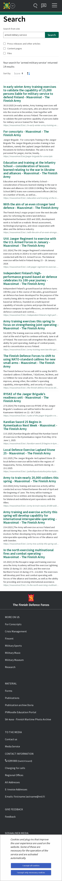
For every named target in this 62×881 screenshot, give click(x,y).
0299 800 (11, 760)
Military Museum (14, 660)
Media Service (12, 746)
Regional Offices (14, 775)
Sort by (7, 73)
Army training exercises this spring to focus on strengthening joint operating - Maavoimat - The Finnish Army (31, 324)
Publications (12, 698)
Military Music (13, 652)
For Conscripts (13, 624)
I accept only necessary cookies (31, 872)
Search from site (11, 28)
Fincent (9, 638)
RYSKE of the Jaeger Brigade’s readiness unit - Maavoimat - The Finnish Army (26, 397)
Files (9, 53)
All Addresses (12, 782)
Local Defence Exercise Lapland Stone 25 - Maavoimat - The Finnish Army (29, 451)
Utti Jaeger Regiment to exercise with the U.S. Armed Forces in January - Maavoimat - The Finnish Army (29, 242)
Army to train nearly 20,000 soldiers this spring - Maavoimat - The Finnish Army (31, 479)
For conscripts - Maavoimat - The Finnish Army (26, 133)
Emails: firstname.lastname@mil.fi (25, 796)
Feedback (10, 816)
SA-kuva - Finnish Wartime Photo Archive (28, 719)
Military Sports (13, 645)
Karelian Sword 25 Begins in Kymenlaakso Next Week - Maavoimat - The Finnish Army (30, 425)
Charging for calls (15, 768)
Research (10, 667)
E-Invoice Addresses (16, 789)
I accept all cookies (31, 865)
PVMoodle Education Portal (20, 712)
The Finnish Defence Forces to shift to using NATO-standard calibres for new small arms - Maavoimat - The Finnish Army (29, 361)
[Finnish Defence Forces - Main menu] (12, 5)
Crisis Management (16, 631)
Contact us (11, 739)
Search (52, 35)
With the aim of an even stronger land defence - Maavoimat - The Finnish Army (31, 206)
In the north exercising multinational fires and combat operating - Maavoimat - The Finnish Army (28, 553)
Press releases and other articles (23, 43)
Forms (8, 690)
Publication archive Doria (19, 705)
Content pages (14, 48)
